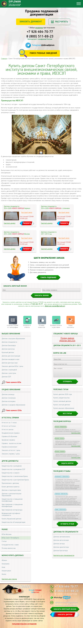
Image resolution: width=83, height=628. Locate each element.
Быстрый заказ (26, 212)
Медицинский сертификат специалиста (11, 514)
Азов (3, 567)
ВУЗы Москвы (6, 534)
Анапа (4, 574)
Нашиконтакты (70, 326)
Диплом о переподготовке (11, 490)
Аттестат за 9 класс (9, 426)
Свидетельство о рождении (12, 466)
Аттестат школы (7, 430)
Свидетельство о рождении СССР (13, 469)
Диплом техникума (9, 398)
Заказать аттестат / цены (11, 450)
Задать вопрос (67, 465)
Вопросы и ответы (27, 326)
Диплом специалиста (9, 342)
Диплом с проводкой (9, 370)
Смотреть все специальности (63, 557)
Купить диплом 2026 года (62, 396)
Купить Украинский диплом (11, 519)
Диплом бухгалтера (60, 553)
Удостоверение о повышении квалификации (12, 505)
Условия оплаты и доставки (56, 326)
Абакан (4, 560)
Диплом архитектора (61, 549)
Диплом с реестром (9, 373)
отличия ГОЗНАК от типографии (12, 326)
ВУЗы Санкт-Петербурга (10, 538)
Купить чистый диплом (61, 407)
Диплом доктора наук (10, 363)
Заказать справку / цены (11, 454)
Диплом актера (59, 546)
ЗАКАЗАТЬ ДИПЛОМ (64, 615)
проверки (39, 28)
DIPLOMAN (21, 586)
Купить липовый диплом (62, 403)
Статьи (4, 541)
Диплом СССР (6, 377)
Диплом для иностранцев (11, 356)
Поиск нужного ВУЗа (13, 382)
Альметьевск (6, 571)
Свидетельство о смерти (10, 473)
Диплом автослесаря (61, 542)
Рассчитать (61, 21)
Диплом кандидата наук (10, 359)
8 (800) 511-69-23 (39, 37)
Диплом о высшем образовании (13, 339)
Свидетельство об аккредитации (13, 522)
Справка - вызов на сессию (11, 443)
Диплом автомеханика (61, 539)
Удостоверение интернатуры (12, 510)
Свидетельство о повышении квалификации (12, 500)
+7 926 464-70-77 (40, 32)
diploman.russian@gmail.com (55, 306)
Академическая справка (10, 433)
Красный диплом (8, 352)
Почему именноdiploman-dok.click (67, 339)
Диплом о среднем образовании (13, 405)
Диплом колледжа (8, 401)
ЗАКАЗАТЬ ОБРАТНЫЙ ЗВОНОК (64, 609)
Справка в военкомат (9, 447)
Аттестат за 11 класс (9, 423)
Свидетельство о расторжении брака (15, 480)
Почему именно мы (9, 548)
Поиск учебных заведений (43, 53)
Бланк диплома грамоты (10, 487)
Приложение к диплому (10, 483)
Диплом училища (8, 394)
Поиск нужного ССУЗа (14, 410)
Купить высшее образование (63, 410)
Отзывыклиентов (41, 326)
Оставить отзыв (67, 526)
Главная (4, 59)
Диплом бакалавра (9, 346)
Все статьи (67, 415)
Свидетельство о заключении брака (15, 476)
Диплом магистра (8, 349)
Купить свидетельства (61, 400)
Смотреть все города (9, 579)
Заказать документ (30, 21)
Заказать (27, 223)
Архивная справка (8, 440)
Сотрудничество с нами (10, 545)
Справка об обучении (9, 436)
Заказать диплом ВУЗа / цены (12, 366)
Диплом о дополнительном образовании (11, 495)
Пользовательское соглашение (24, 624)
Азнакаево (5, 564)
